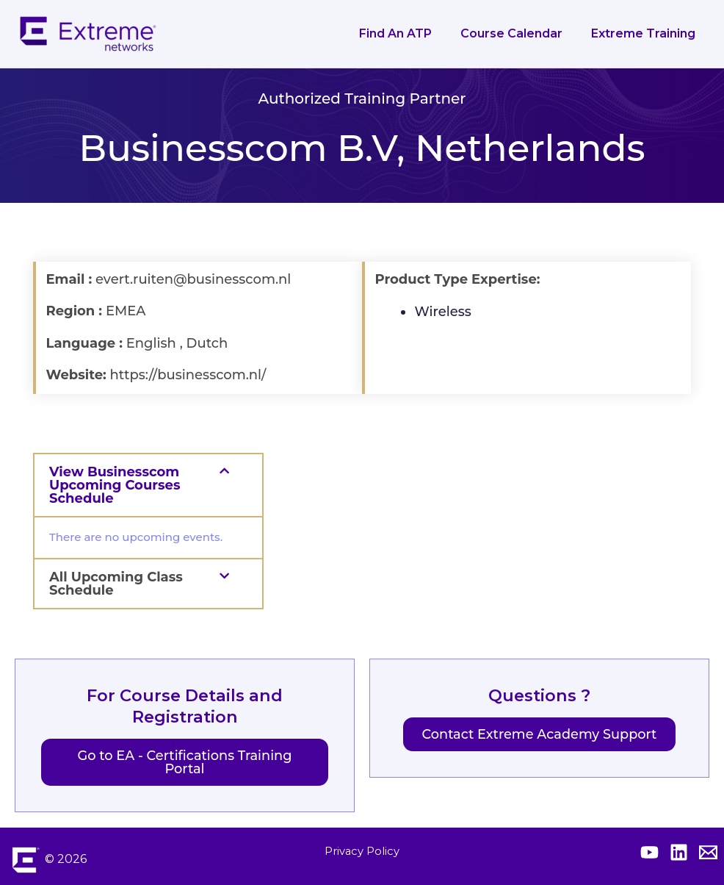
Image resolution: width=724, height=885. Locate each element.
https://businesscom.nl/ (188, 375)
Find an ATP (408, 33)
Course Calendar (519, 33)
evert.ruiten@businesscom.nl (193, 279)
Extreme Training (645, 33)
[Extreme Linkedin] (679, 852)
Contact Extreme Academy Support (539, 734)
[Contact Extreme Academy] (708, 852)
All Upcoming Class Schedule (116, 583)
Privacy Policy (361, 851)
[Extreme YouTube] (649, 852)
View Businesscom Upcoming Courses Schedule (115, 485)
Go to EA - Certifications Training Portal (184, 763)
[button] (148, 485)
